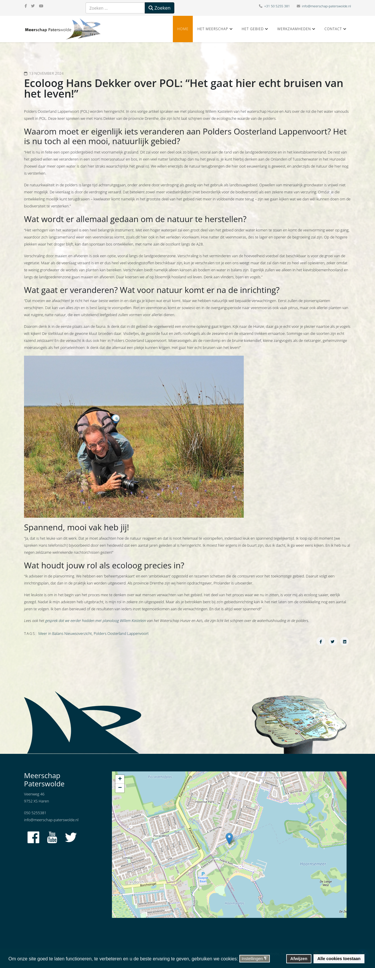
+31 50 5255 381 (277, 6)
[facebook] (26, 5)
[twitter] (33, 5)
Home (183, 28)
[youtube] (41, 5)
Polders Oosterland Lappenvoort (121, 633)
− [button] (120, 788)
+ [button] (120, 779)
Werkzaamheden (294, 28)
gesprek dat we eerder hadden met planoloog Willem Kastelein (95, 620)
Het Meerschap (212, 28)
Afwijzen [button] (298, 958)
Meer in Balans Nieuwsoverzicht (65, 633)
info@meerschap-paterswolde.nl (326, 6)
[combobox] (115, 7)
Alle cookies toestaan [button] (338, 958)
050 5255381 (35, 812)
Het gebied (253, 28)
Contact (333, 28)
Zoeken (160, 8)
